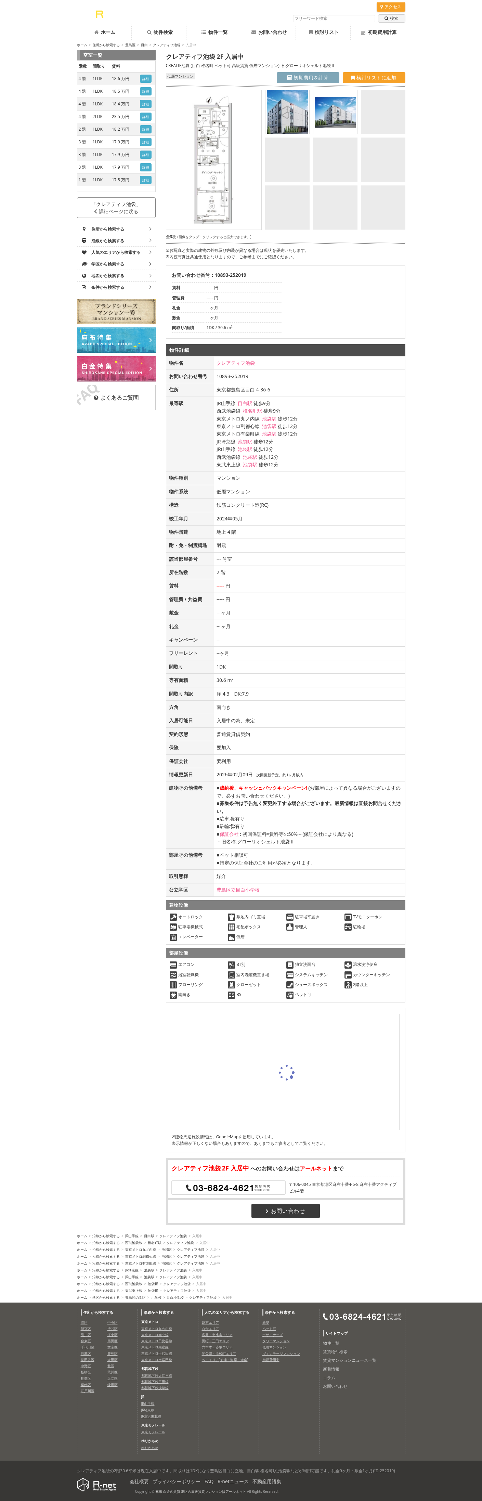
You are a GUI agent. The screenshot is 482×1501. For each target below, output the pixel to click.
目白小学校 (175, 1297)
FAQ (209, 1481)
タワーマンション (276, 1340)
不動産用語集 (266, 1481)
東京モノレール (153, 1431)
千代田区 (87, 1347)
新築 (265, 1322)
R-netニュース (233, 1481)
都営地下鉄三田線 (155, 1381)
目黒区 (86, 1353)
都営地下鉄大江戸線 (156, 1375)
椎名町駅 (252, 410)
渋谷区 (112, 1328)
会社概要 (139, 1481)
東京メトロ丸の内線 (156, 1328)
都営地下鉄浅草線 (155, 1387)
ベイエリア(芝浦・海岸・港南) (225, 1359)
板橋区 (86, 1372)
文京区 (112, 1347)
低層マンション (274, 1347)
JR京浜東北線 (151, 1416)
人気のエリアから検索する (226, 1312)
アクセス (390, 7)
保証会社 (229, 834)
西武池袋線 (133, 1242)
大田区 (112, 1359)
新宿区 (86, 1328)
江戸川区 (87, 1390)
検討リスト (324, 32)
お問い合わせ (269, 32)
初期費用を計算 (308, 77)
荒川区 (112, 1372)
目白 (144, 44)
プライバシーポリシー (176, 1481)
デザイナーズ (272, 1334)
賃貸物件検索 (335, 1352)
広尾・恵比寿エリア (217, 1334)
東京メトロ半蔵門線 (156, 1359)
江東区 (112, 1334)
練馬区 (112, 1384)
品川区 (86, 1334)
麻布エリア (210, 1322)
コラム (329, 1378)
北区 (110, 1365)
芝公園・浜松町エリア (219, 1353)
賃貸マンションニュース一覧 (349, 1360)
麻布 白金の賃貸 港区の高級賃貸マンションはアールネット (200, 1491)
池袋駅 (269, 418)
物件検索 (160, 32)
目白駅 (245, 403)
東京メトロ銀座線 (155, 1347)
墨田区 (112, 1340)
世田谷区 (87, 1359)
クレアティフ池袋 (166, 44)
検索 (391, 18)
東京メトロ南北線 (155, 1334)
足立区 (112, 1378)
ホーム (104, 32)
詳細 (145, 78)
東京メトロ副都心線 (140, 1256)
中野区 (86, 1365)
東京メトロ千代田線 (156, 1353)
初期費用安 (270, 1359)
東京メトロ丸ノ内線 (140, 1249)
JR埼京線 (132, 1270)
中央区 (112, 1322)
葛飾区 (86, 1384)
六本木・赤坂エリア (217, 1347)
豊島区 (130, 44)
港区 (84, 1322)
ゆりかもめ (149, 1447)
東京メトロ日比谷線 (156, 1340)
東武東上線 (133, 1290)
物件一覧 (214, 32)
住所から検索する (106, 44)
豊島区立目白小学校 (238, 890)
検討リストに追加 (373, 77)
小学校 (156, 1297)
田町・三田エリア (215, 1340)
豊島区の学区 (135, 1297)
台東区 (86, 1340)
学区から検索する (106, 1297)
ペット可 (269, 1328)
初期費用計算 (378, 32)
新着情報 (331, 1369)
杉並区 (86, 1378)
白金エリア (210, 1328)
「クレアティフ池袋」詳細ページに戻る (116, 208)
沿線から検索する (106, 1235)
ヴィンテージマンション (281, 1353)
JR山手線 (132, 1235)
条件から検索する (280, 1312)
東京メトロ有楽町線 (140, 1263)
